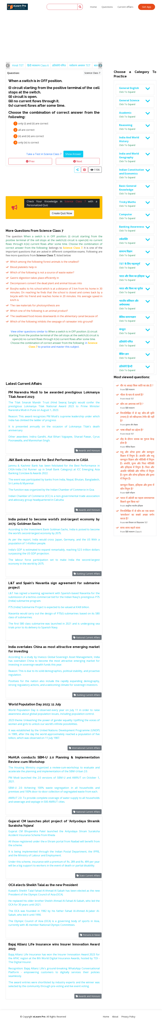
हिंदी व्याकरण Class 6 (38, 65)
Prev (30, 161)
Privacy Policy (128, 1016)
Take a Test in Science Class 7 (43, 154)
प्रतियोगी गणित (59, 65)
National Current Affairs (86, 637)
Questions (107, 6)
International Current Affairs (84, 747)
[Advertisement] (81, 24)
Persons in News (90, 934)
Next (77, 161)
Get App (146, 6)
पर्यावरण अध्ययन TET (79, 65)
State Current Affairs (88, 875)
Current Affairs (125, 6)
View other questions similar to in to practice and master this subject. (54, 339)
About (115, 1016)
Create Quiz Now (62, 213)
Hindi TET (18, 65)
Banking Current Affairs (87, 573)
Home (93, 6)
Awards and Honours (88, 450)
